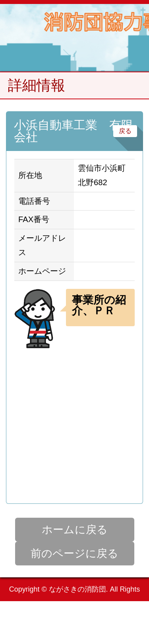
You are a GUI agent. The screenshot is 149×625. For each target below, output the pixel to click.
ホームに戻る (75, 530)
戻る (125, 131)
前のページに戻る (74, 553)
